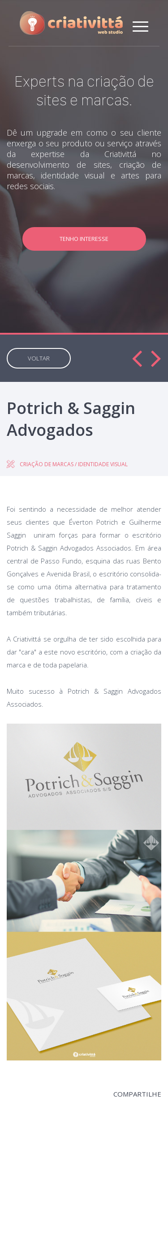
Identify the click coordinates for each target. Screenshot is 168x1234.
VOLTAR (39, 358)
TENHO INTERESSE (84, 239)
